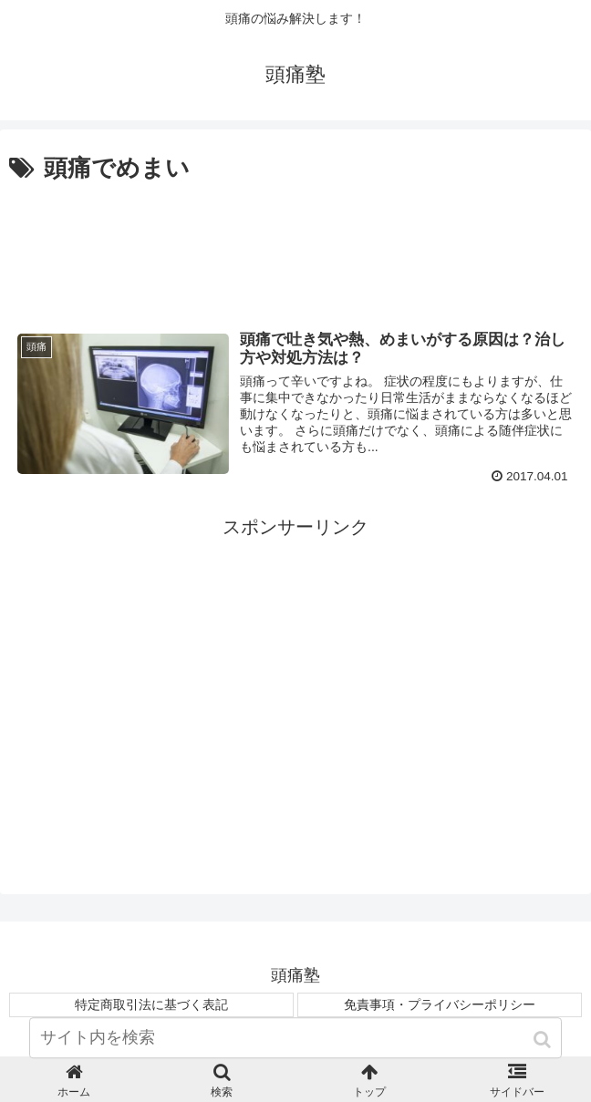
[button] (544, 1056)
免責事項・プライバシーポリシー (439, 1003)
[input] (295, 1054)
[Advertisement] (295, 243)
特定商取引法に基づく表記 (151, 1003)
